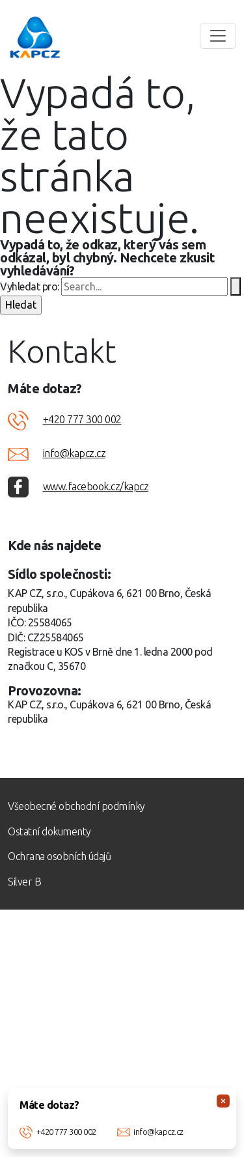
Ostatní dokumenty (49, 831)
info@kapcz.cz (158, 1131)
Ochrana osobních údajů (59, 856)
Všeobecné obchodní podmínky (76, 806)
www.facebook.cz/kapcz (96, 486)
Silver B (24, 881)
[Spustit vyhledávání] (235, 286)
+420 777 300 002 (66, 1131)
